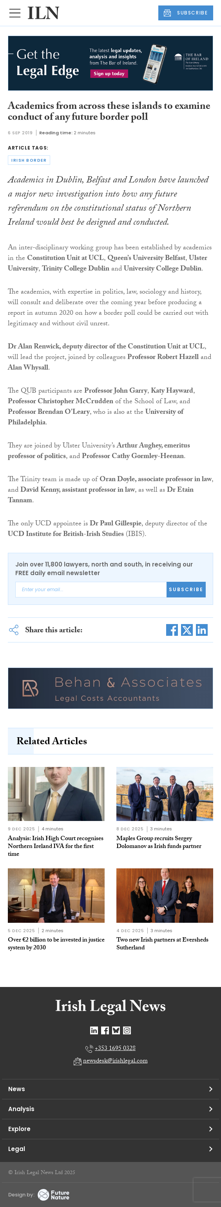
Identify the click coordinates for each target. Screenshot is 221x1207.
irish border (29, 160)
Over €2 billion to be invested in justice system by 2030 (56, 944)
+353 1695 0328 (115, 1049)
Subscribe (186, 589)
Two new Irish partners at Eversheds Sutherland (162, 944)
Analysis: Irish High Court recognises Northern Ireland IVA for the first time (55, 847)
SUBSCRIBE (186, 12)
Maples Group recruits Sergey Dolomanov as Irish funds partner (158, 843)
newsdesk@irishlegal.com (115, 1061)
